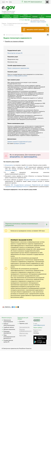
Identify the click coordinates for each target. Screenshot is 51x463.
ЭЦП (27, 167)
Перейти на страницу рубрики (14, 41)
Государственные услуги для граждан (17, 23)
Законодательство (24, 327)
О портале (41, 16)
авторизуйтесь (15, 157)
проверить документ (19, 143)
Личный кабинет (15, 16)
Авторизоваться (9, 165)
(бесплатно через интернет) (38, 22)
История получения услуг (31, 179)
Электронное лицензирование (8, 320)
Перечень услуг (23, 323)
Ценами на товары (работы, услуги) (17, 76)
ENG (10, 2)
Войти (26, 1)
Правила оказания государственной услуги (19, 141)
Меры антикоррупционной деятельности (9, 336)
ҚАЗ (3, 2)
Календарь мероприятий (7, 332)
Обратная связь (23, 333)
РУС (7, 2)
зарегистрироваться (36, 1)
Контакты (22, 321)
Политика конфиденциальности (25, 330)
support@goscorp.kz (39, 325)
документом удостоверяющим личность (17, 186)
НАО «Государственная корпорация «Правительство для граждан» (30, 185)
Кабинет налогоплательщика (9, 324)
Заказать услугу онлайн (35, 29)
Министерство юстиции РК (15, 53)
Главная (4, 23)
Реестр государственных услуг (25, 16)
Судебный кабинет (9, 327)
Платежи (34, 16)
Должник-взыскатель (9, 329)
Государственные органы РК (8, 341)
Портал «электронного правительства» (18, 68)
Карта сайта (22, 335)
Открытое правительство (7, 16)
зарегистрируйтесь (30, 157)
